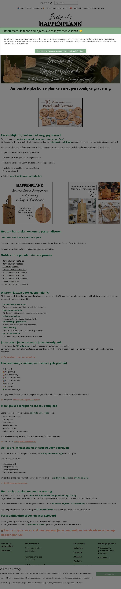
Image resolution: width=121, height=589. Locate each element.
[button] (60, 51)
